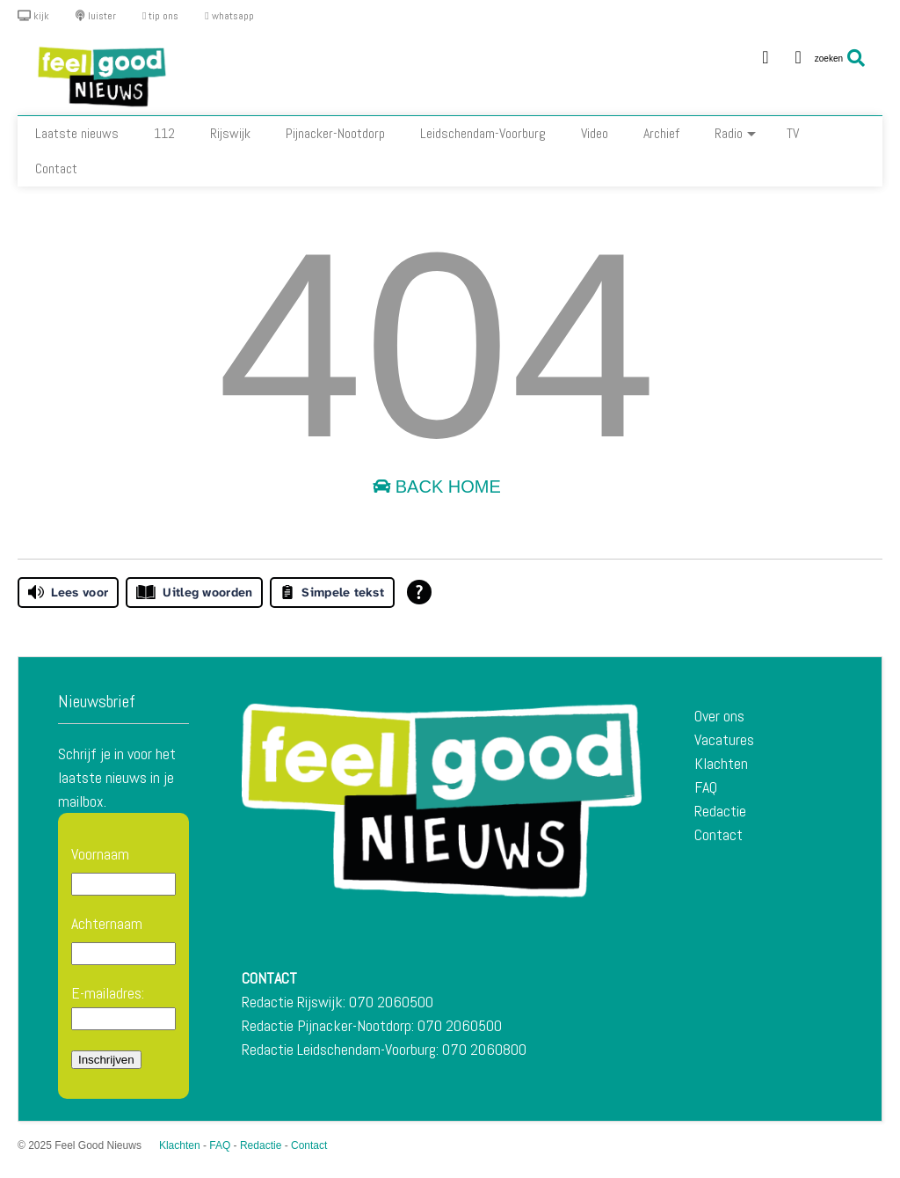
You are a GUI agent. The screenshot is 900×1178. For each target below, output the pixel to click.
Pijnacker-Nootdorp (335, 133)
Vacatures (724, 739)
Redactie (720, 811)
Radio (735, 133)
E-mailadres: (123, 1006)
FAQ (705, 787)
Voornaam (100, 854)
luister (96, 16)
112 (164, 133)
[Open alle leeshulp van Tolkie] (419, 592)
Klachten (721, 763)
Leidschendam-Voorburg (483, 133)
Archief (661, 133)
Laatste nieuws (77, 133)
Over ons (719, 716)
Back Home (437, 486)
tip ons (160, 16)
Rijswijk (230, 133)
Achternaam (106, 923)
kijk (33, 16)
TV (793, 133)
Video (594, 133)
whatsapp (229, 16)
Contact (56, 168)
